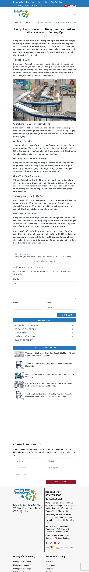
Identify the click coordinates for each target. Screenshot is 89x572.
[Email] (61, 307)
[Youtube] (55, 543)
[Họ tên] (28, 307)
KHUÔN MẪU (20, 333)
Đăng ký (49, 569)
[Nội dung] (44, 290)
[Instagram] (59, 543)
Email (49, 302)
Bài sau (50, 261)
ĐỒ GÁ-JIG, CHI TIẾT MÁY (25, 329)
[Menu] (74, 13)
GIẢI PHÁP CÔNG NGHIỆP (26, 325)
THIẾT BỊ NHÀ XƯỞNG (24, 336)
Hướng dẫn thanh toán (22, 565)
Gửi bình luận (66, 315)
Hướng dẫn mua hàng (22, 562)
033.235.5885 (53, 495)
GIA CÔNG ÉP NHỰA (23, 340)
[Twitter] (51, 543)
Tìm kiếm (49, 562)
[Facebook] (46, 543)
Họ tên (16, 302)
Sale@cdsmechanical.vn (61, 535)
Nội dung (17, 279)
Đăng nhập (50, 565)
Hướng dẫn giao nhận (22, 569)
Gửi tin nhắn (60, 482)
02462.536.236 (54, 498)
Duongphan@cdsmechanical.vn (58, 538)
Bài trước (39, 261)
